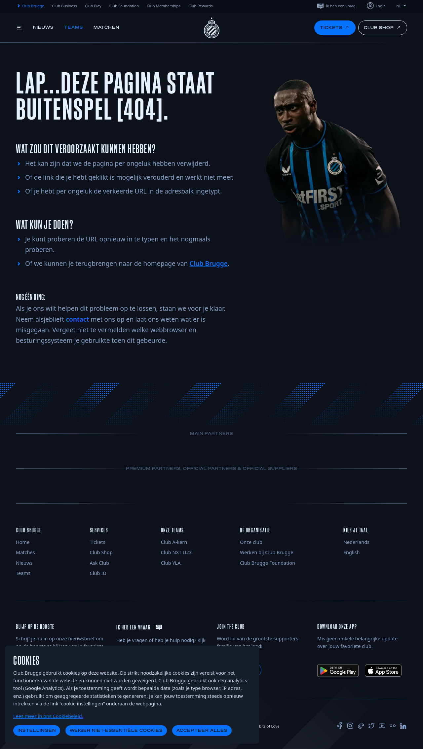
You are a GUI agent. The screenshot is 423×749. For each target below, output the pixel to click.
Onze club (251, 542)
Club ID (98, 573)
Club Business (64, 5)
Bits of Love (266, 726)
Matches (25, 552)
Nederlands (356, 542)
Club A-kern (174, 542)
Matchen (107, 27)
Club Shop (101, 552)
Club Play (93, 5)
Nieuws (43, 27)
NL (401, 5)
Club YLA (171, 562)
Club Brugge (30, 6)
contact (77, 319)
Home (22, 542)
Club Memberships (163, 5)
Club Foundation (124, 5)
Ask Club (99, 562)
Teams (73, 27)
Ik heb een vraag (336, 6)
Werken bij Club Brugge (266, 552)
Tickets (97, 542)
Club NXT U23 (176, 552)
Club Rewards (200, 5)
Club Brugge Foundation (267, 562)
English (351, 552)
